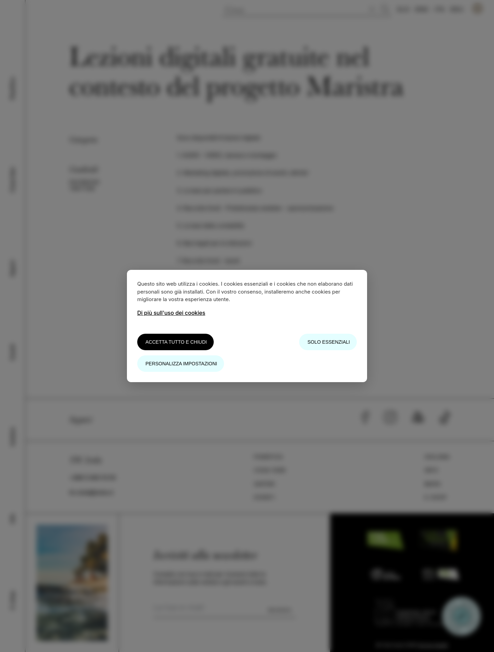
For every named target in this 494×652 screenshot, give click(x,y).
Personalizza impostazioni (181, 363)
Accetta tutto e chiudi (176, 342)
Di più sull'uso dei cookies (171, 312)
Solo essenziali (328, 342)
